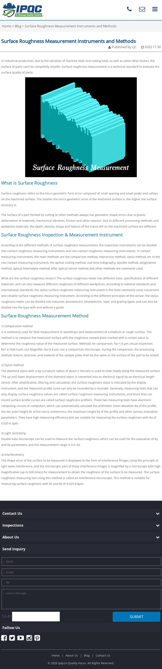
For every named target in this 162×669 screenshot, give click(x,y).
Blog (87, 655)
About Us (72, 655)
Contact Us (103, 655)
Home (56, 655)
